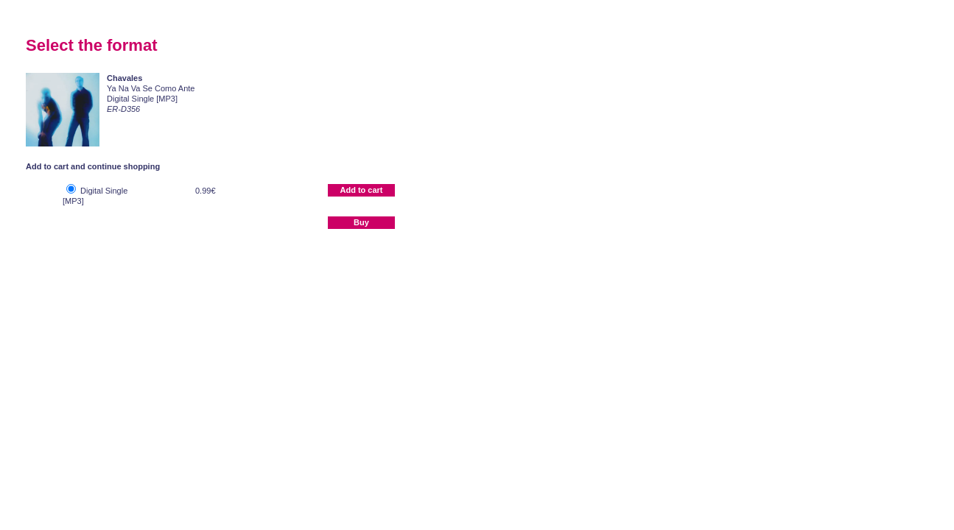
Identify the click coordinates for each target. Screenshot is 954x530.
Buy (361, 222)
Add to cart (361, 190)
